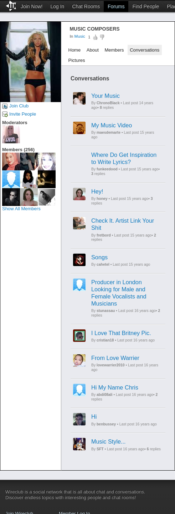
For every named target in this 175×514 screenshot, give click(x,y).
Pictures (76, 60)
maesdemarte (108, 132)
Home (74, 50)
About (93, 50)
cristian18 (105, 340)
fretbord (104, 235)
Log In (57, 6)
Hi (94, 416)
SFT (100, 449)
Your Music (105, 95)
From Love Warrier (115, 358)
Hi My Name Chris (114, 387)
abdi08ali (104, 395)
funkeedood (107, 169)
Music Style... (108, 441)
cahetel (103, 264)
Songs (99, 257)
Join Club (19, 105)
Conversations (144, 50)
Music (79, 36)
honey (102, 199)
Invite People (22, 114)
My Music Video (111, 125)
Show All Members (21, 208)
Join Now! (31, 6)
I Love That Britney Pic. (121, 333)
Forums (116, 6)
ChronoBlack (108, 103)
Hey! (97, 191)
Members (114, 50)
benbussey (106, 424)
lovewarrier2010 (111, 365)
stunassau (106, 311)
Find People (145, 6)
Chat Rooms (86, 6)
